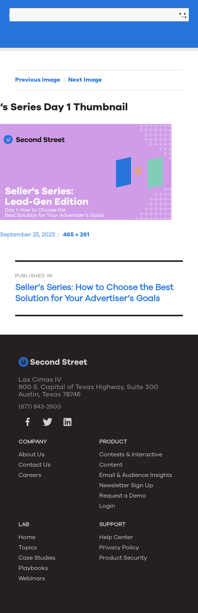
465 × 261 (76, 235)
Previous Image (37, 80)
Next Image (85, 80)
